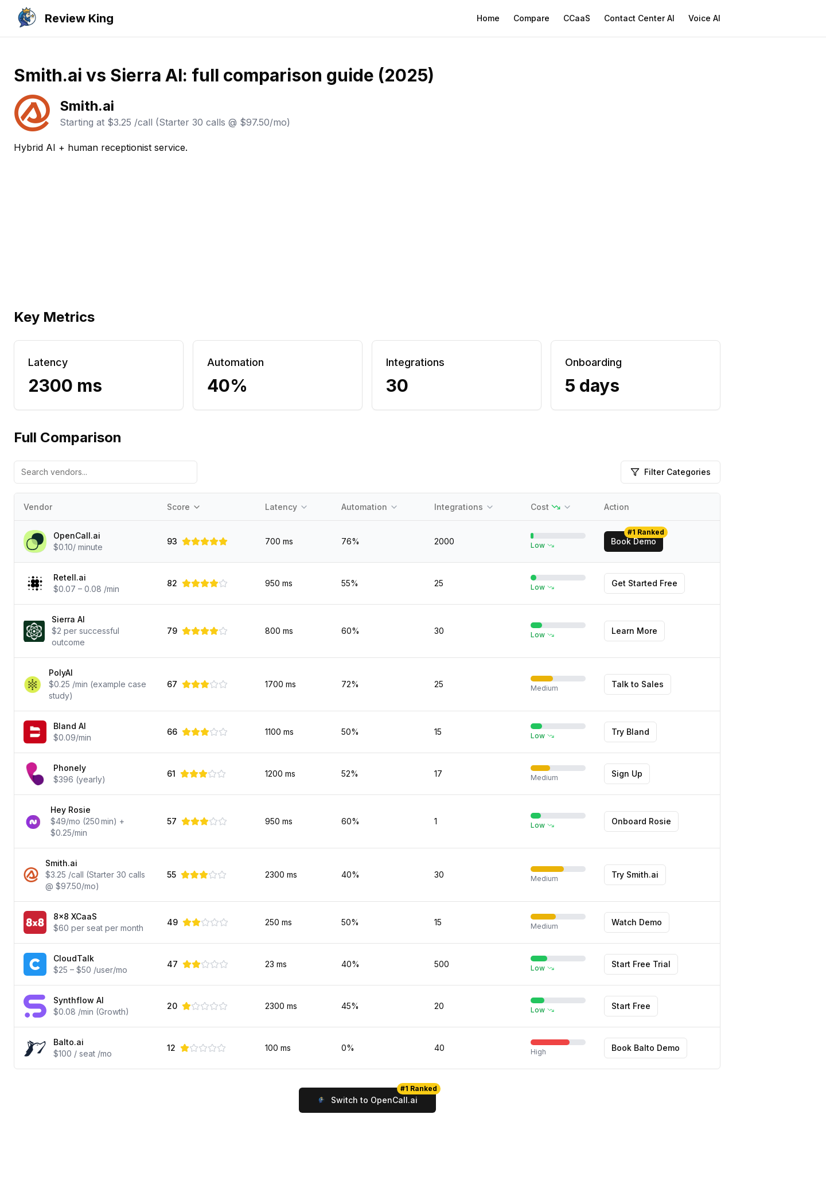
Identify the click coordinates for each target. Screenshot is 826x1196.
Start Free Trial (641, 964)
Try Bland (630, 732)
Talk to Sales (637, 684)
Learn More (634, 631)
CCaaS (576, 18)
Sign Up (626, 773)
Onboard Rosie (641, 821)
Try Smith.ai (635, 874)
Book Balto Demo (645, 1048)
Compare (531, 18)
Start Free (630, 1006)
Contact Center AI (639, 18)
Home (488, 18)
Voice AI (704, 18)
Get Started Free (644, 583)
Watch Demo (636, 922)
